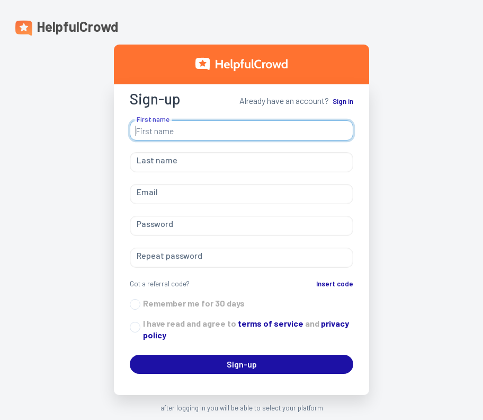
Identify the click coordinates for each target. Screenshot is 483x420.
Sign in (343, 101)
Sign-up (242, 364)
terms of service (269, 323)
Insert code (334, 283)
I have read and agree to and (246, 329)
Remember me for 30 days (194, 303)
